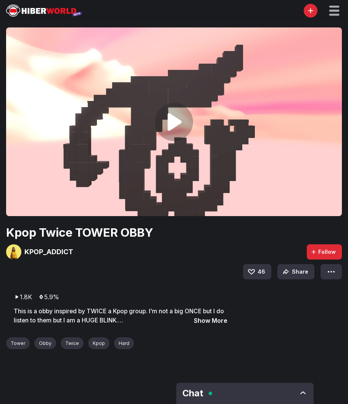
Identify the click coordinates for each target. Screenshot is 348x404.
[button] (334, 10)
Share (294, 271)
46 (256, 271)
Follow (323, 251)
